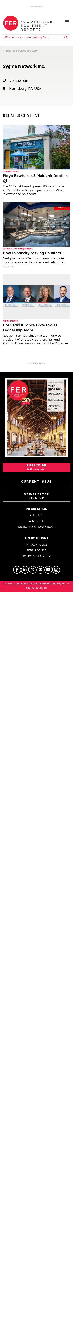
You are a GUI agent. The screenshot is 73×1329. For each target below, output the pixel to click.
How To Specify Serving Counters (32, 253)
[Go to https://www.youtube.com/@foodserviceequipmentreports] (48, 570)
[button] (36, 467)
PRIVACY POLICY (36, 544)
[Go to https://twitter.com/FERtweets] (33, 570)
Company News (11, 172)
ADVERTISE (36, 521)
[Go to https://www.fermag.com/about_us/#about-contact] (40, 570)
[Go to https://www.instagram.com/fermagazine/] (56, 570)
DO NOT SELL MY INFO (36, 556)
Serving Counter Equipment (18, 249)
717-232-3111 (19, 81)
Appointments (10, 321)
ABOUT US (36, 515)
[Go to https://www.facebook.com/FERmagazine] (17, 570)
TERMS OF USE (36, 550)
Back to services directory (22, 51)
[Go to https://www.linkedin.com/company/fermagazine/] (25, 570)
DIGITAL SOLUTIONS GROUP (36, 527)
